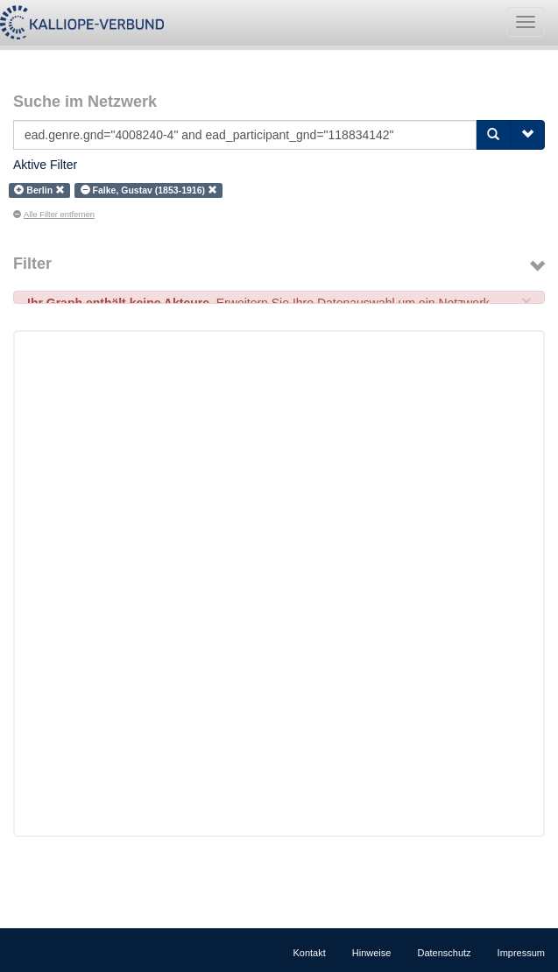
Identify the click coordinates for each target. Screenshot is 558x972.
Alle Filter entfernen (54, 214)
